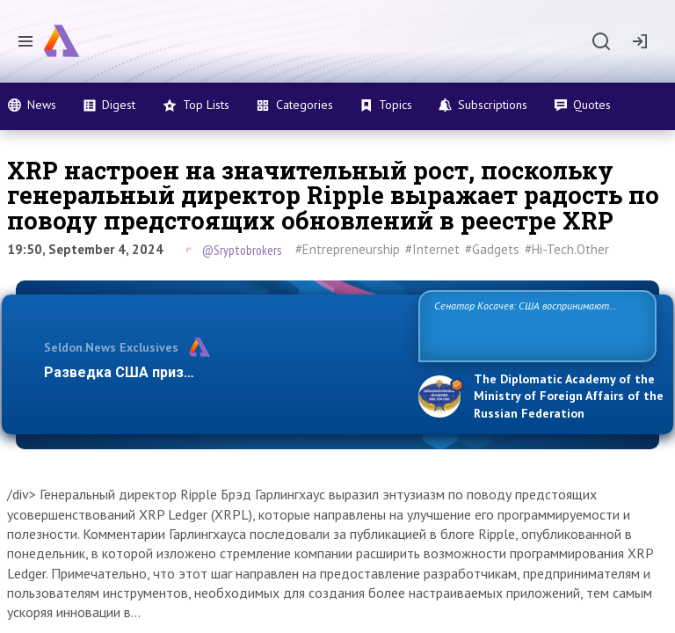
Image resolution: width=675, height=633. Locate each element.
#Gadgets (492, 249)
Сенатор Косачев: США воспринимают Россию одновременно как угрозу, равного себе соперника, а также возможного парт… (534, 325)
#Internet (432, 249)
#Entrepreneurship (347, 249)
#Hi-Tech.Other (567, 249)
